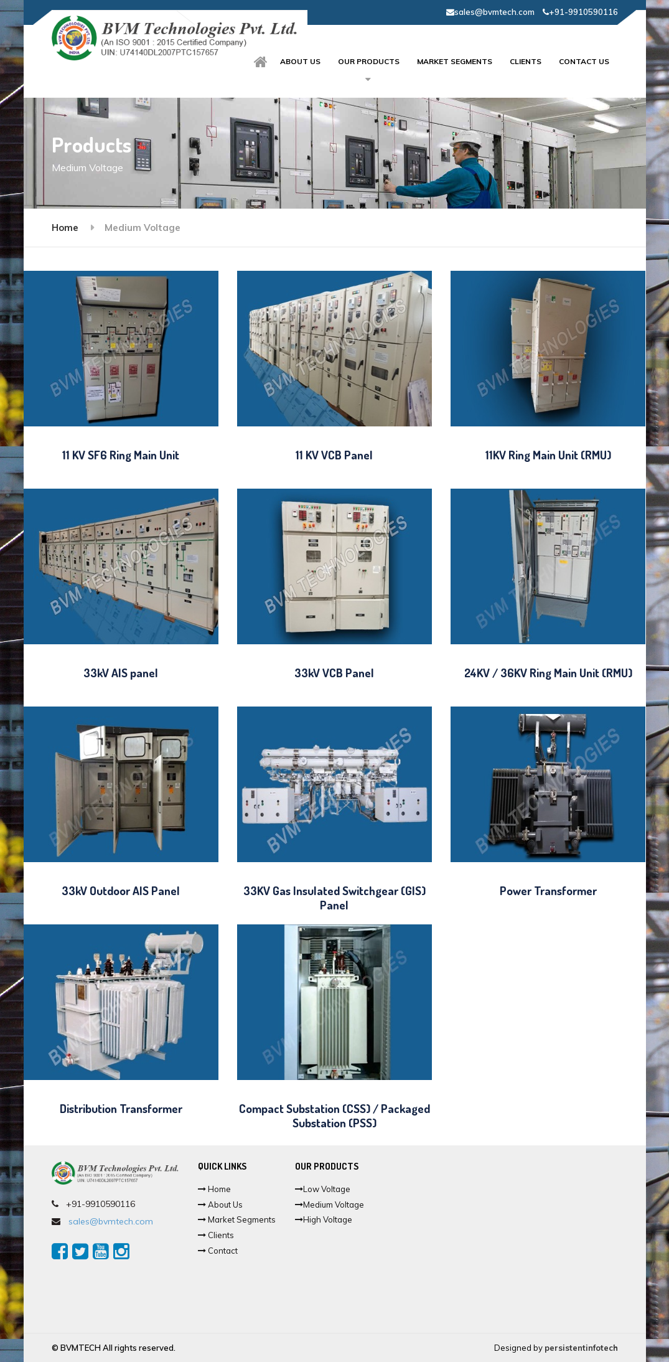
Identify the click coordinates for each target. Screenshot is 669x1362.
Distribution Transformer (121, 1108)
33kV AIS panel (120, 672)
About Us (220, 1204)
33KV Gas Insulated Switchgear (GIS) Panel (334, 898)
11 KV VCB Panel (334, 455)
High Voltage (323, 1219)
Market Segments (454, 61)
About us (300, 61)
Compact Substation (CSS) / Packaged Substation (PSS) (334, 1115)
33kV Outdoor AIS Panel (121, 890)
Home (65, 227)
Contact (218, 1251)
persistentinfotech (581, 1348)
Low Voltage (322, 1189)
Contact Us (584, 61)
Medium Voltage (329, 1204)
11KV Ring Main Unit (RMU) (548, 455)
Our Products (369, 61)
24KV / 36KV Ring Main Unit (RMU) (548, 672)
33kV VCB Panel (334, 672)
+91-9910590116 (580, 12)
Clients (525, 61)
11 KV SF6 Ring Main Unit (120, 455)
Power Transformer (548, 890)
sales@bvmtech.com (490, 12)
